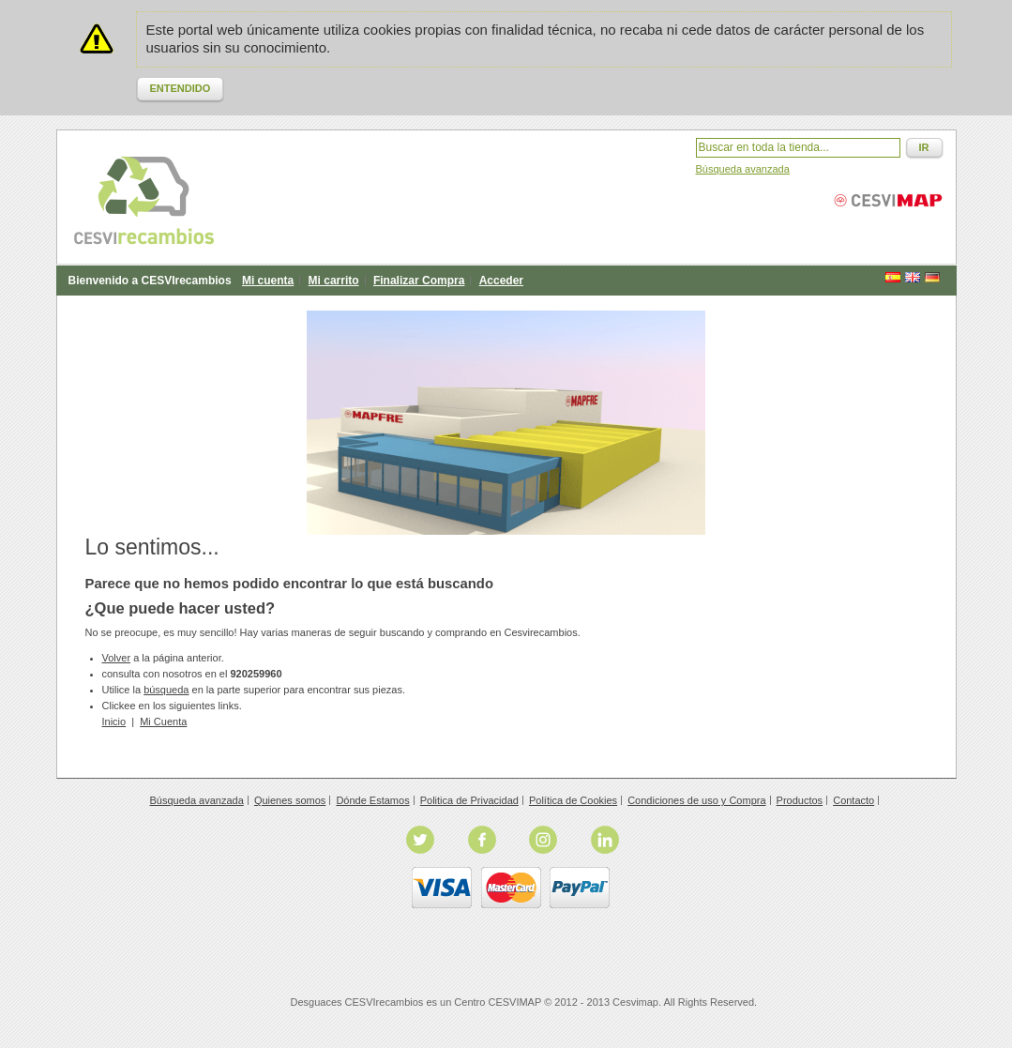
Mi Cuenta (163, 721)
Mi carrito (334, 280)
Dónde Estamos (372, 800)
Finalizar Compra (418, 280)
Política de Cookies (573, 800)
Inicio (114, 721)
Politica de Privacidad (469, 800)
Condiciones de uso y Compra (696, 800)
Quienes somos (289, 800)
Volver (116, 657)
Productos (800, 800)
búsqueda (166, 689)
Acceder (501, 280)
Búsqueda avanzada (743, 169)
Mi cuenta (268, 280)
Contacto (853, 800)
